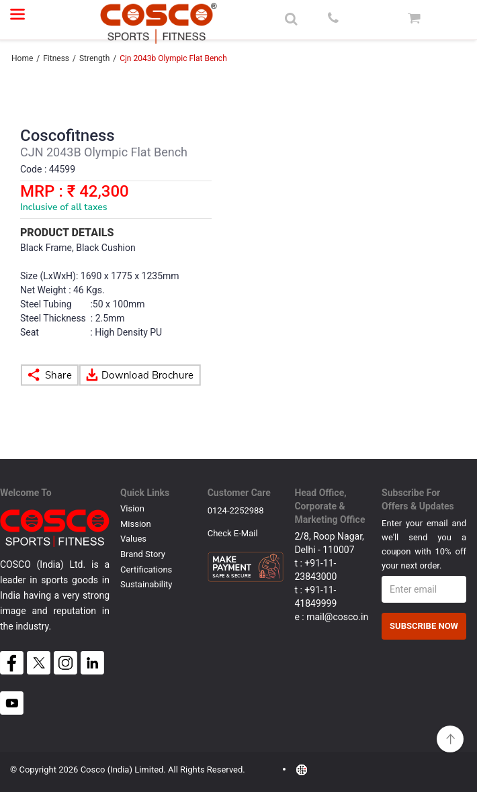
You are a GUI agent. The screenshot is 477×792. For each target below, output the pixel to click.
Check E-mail (233, 533)
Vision (132, 508)
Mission (135, 524)
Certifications (146, 569)
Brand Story (142, 554)
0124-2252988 (236, 510)
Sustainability (146, 584)
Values (133, 539)
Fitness (56, 58)
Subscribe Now (424, 626)
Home (22, 58)
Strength (95, 58)
